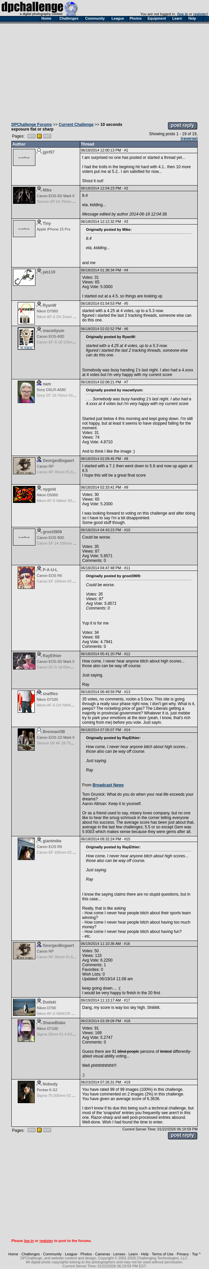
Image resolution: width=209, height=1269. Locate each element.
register (200, 14)
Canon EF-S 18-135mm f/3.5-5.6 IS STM (70, 342)
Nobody (50, 1084)
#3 (126, 221)
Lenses (119, 1254)
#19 (127, 1082)
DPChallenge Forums (31, 124)
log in (183, 14)
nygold (49, 489)
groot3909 (52, 532)
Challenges (30, 1254)
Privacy (183, 1254)
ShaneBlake (54, 1023)
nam (47, 384)
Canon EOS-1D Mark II (55, 737)
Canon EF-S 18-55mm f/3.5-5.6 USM (67, 667)
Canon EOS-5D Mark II (55, 196)
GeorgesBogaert (58, 460)
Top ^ (196, 1254)
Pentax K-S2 (47, 1090)
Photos (86, 1254)
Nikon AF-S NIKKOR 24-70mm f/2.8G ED (70, 1014)
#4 (126, 270)
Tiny (47, 223)
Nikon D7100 (47, 699)
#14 (127, 730)
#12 (127, 654)
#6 (126, 329)
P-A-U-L (50, 570)
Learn (133, 1254)
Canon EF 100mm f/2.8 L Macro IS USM (69, 581)
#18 (127, 1021)
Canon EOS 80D (50, 538)
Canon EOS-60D (50, 336)
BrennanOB (54, 731)
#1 (126, 150)
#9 (126, 487)
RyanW (49, 305)
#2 (126, 188)
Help (145, 1254)
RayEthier (52, 655)
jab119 (49, 272)
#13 (127, 692)
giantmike (52, 841)
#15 (127, 839)
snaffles (50, 693)
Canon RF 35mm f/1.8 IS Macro (62, 472)
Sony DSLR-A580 (51, 390)
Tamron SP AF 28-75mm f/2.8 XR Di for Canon (75, 743)
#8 (126, 459)
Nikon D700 (46, 1008)
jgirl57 (48, 152)
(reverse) (189, 138)
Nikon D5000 (47, 495)
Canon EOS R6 (49, 576)
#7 (126, 382)
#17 (127, 1000)
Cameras (102, 1254)
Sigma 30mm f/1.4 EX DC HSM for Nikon (70, 1034)
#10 (127, 530)
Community (52, 1254)
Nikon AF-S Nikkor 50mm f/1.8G (63, 501)
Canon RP (45, 466)
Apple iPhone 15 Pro (53, 229)
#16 (127, 944)
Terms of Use (163, 1254)
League (71, 1254)
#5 (126, 303)
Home (13, 1254)
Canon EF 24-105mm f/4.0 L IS (62, 543)
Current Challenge (76, 124)
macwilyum (53, 330)
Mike (47, 190)
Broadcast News (108, 785)
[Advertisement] (104, 71)
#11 (127, 568)
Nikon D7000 (47, 311)
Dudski (49, 1002)
